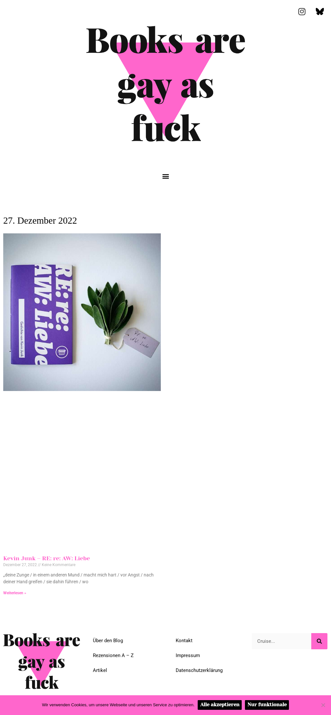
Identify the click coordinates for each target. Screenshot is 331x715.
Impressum (188, 655)
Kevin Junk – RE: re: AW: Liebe (46, 558)
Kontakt (184, 640)
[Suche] (319, 641)
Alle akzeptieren (219, 705)
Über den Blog (108, 640)
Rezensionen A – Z (113, 655)
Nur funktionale (267, 705)
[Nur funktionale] (323, 705)
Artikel (100, 670)
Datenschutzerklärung (199, 670)
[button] (165, 176)
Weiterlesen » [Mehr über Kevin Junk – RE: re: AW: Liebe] (14, 593)
